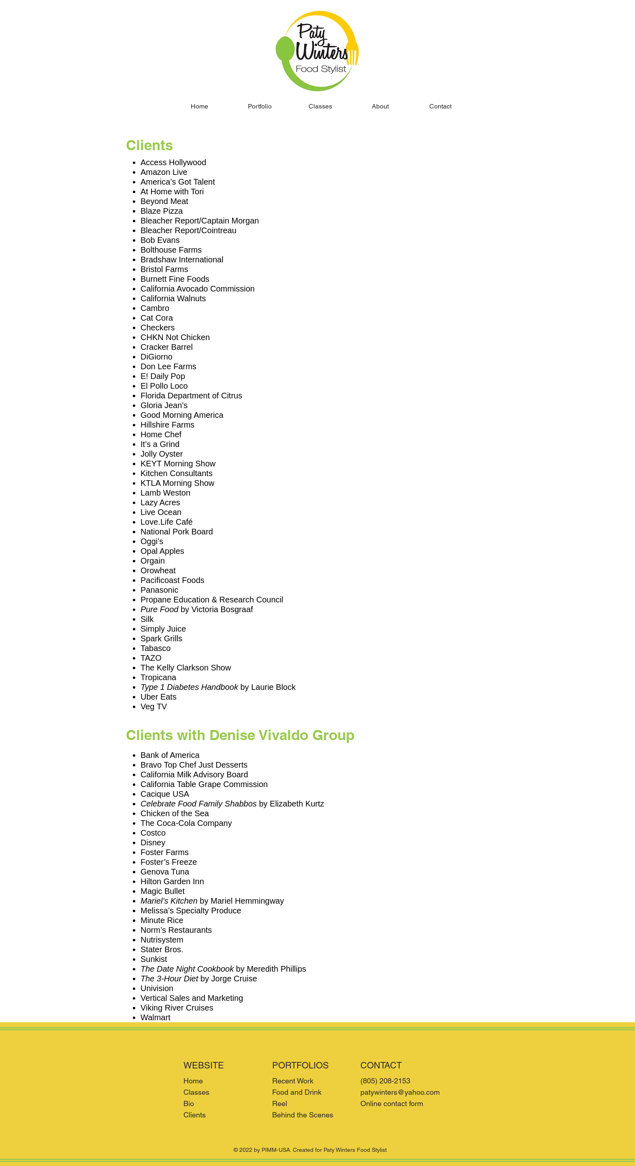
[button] (260, 106)
